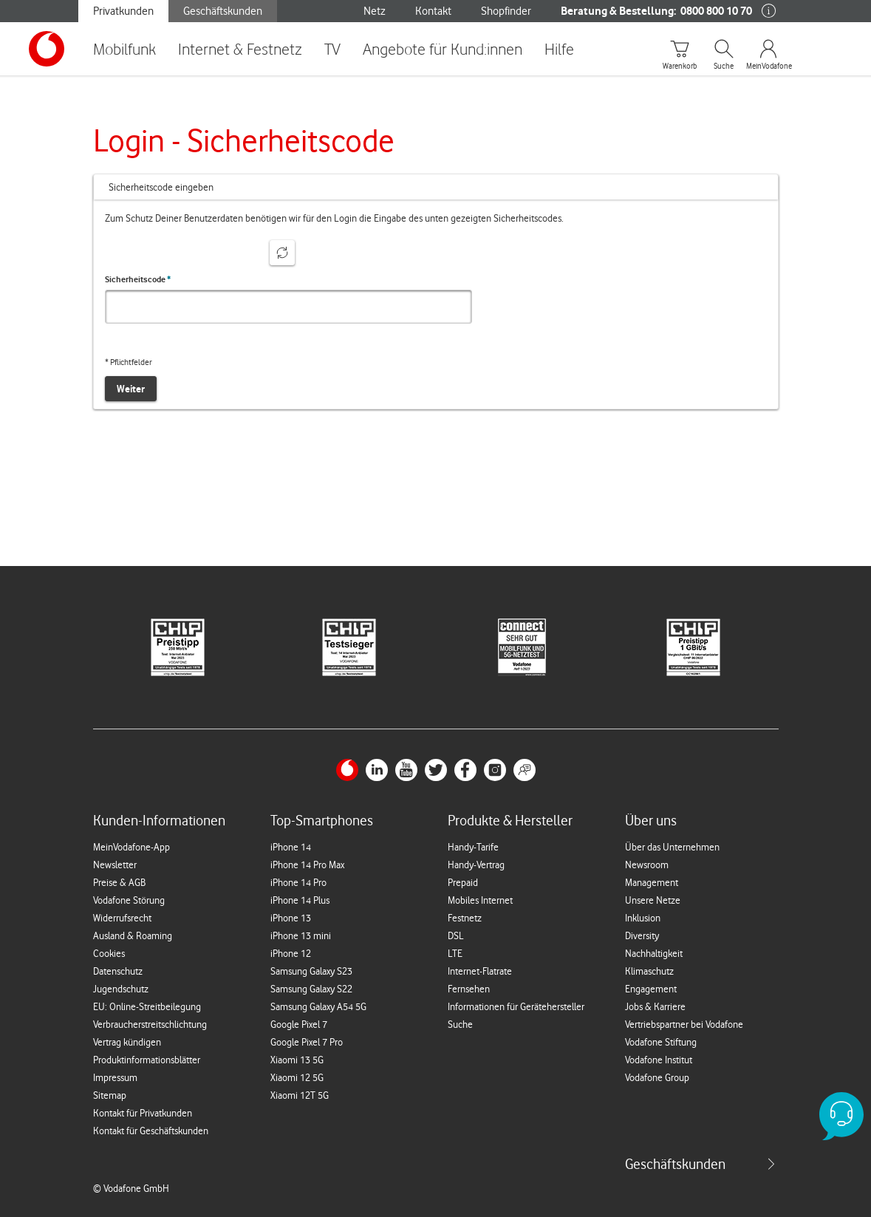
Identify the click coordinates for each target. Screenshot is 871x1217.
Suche (724, 66)
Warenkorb (680, 66)
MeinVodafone (768, 66)
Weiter (131, 389)
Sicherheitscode (138, 279)
